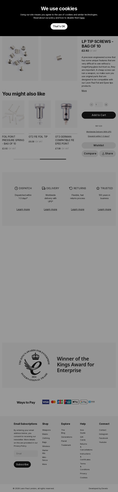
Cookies (83, 477)
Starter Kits (45, 451)
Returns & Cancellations (83, 447)
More (84, 90)
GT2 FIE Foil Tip (38, 136)
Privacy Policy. (20, 446)
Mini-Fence (45, 458)
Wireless (46, 446)
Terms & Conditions (83, 466)
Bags (44, 442)
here (82, 17)
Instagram (102, 434)
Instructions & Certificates (83, 457)
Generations (64, 437)
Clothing (46, 438)
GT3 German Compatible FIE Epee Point (64, 140)
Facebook (102, 438)
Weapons (46, 430)
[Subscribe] (22, 464)
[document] (59, 18)
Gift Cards (83, 438)
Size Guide (82, 431)
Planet (64, 441)
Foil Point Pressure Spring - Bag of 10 (13, 140)
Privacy (83, 473)
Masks (45, 434)
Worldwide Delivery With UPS (98, 132)
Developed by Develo (98, 488)
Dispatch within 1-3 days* (99, 136)
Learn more (23, 209)
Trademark (64, 445)
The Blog (63, 431)
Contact (102, 430)
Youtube (102, 442)
